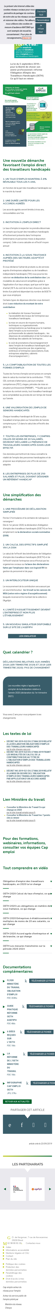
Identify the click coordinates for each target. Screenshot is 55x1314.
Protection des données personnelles (16, 1268)
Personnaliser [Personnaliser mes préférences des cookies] (43, 20)
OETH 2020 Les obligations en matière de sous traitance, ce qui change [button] (26, 907)
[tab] (27, 883)
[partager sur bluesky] (45, 1125)
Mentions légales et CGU (17, 1253)
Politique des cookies (15, 1264)
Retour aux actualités (17, 1101)
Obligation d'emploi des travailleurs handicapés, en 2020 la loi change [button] (23, 883)
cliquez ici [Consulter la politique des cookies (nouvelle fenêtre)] (26, 38)
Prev (5, 1189)
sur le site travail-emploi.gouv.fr (21, 812)
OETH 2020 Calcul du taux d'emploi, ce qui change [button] (27, 895)
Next (50, 1189)
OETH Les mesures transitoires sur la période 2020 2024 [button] (24, 947)
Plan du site (11, 1259)
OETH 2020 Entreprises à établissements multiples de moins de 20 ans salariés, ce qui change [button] (26, 921)
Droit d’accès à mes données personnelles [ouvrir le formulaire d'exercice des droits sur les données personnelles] (16, 1280)
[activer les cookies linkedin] (21, 1125)
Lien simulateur (27, 636)
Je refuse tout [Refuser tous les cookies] (41, 28)
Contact (9, 1256)
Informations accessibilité (17, 1250)
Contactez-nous (33, 1243)
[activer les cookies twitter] (33, 1125)
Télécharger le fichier (40, 1031)
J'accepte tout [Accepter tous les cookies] (41, 13)
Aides (8, 1247)
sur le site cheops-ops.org (18, 749)
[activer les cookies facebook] (10, 1125)
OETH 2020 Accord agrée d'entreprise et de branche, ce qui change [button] (26, 935)
